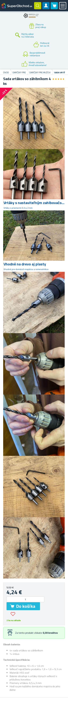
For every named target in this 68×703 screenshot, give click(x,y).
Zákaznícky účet (46, 8)
